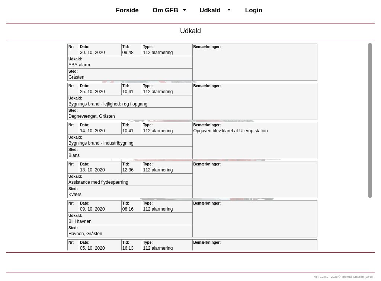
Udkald (210, 10)
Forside (127, 10)
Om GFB (165, 10)
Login (253, 10)
